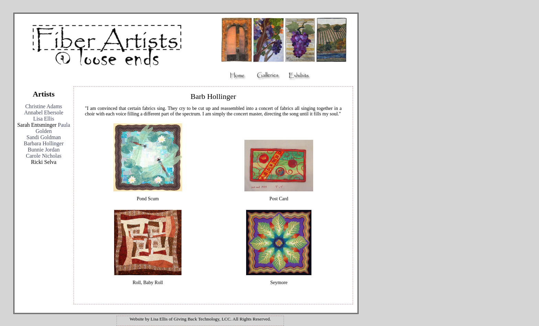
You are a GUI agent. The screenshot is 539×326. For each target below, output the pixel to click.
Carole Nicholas (44, 156)
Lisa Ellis (43, 119)
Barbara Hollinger (44, 143)
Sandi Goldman (43, 137)
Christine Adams (43, 106)
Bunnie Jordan (44, 150)
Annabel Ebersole (43, 112)
